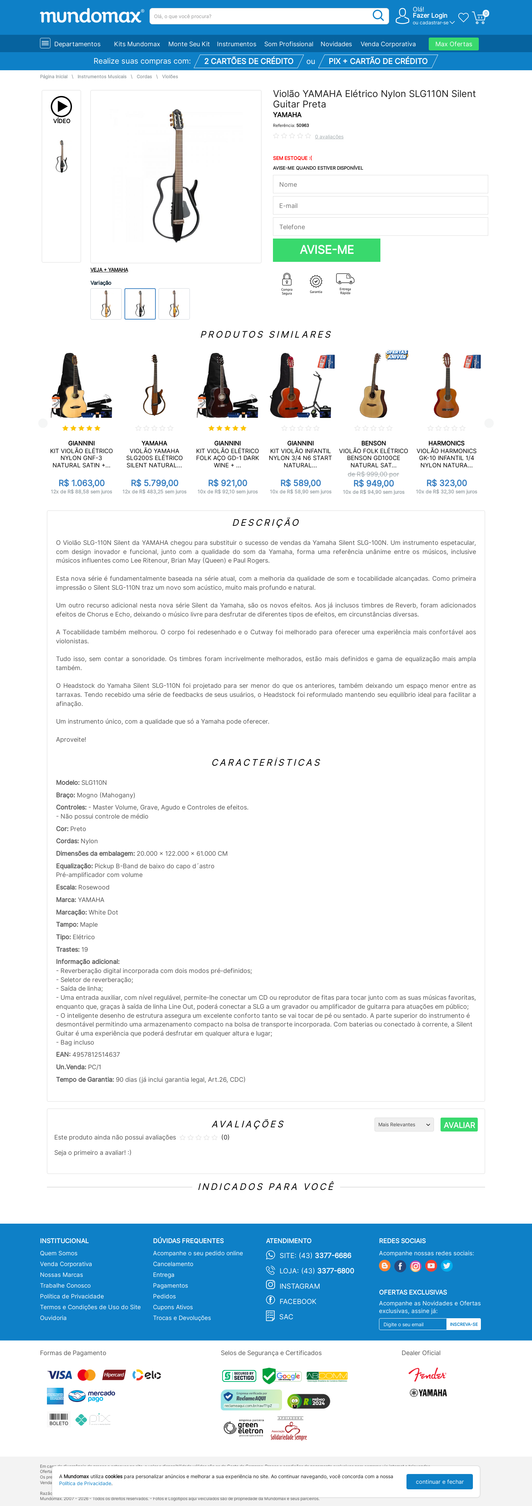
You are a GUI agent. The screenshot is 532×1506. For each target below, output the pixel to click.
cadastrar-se (434, 22)
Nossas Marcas (61, 1274)
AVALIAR (459, 1125)
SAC (286, 1317)
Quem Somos (59, 1253)
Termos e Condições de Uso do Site (90, 1307)
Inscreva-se (464, 1324)
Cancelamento (173, 1264)
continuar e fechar (440, 1481)
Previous (43, 423)
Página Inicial (53, 76)
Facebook (298, 1301)
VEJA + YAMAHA (109, 270)
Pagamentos (170, 1285)
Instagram (300, 1286)
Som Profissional (288, 44)
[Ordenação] (404, 1124)
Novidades (336, 44)
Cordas (144, 76)
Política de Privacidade (72, 1296)
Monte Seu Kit (189, 44)
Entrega (164, 1274)
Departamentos (77, 44)
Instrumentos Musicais (102, 76)
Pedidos (164, 1296)
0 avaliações (329, 136)
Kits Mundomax (137, 44)
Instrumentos (236, 44)
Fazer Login (430, 15)
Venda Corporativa (388, 44)
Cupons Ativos (173, 1307)
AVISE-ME (327, 250)
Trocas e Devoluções (182, 1317)
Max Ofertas (453, 44)
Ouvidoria (53, 1317)
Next (489, 423)
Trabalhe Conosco (65, 1285)
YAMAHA (287, 115)
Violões (170, 76)
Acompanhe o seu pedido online (198, 1253)
